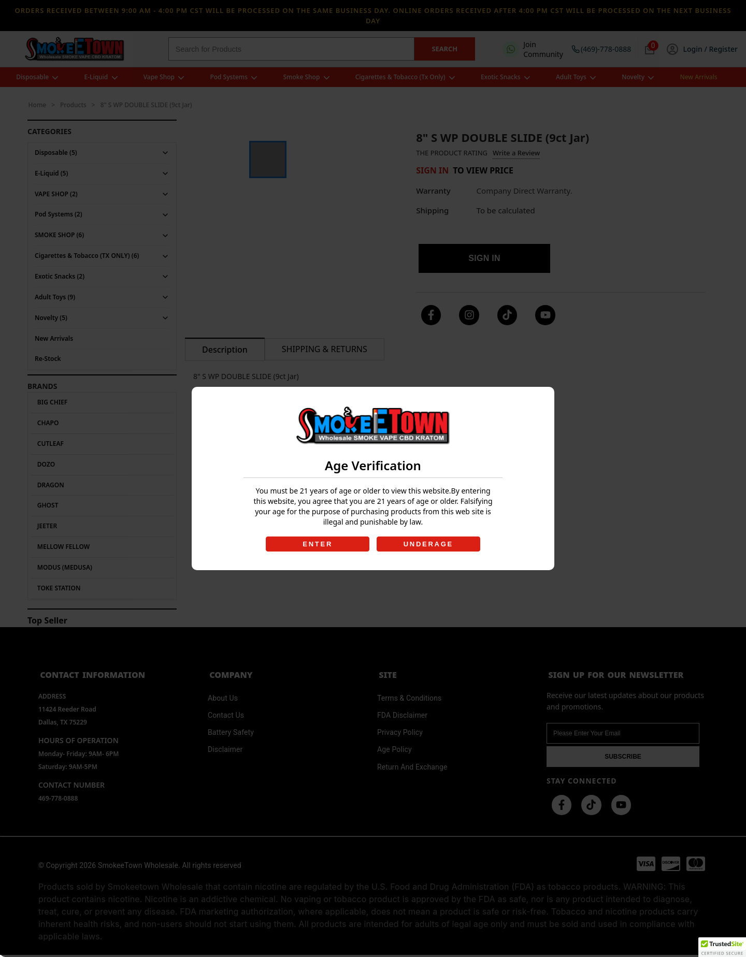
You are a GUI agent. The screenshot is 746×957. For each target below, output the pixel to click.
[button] (722, 947)
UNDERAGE (429, 544)
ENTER (317, 544)
